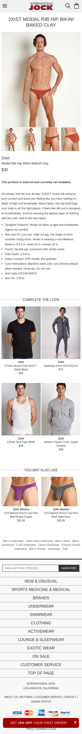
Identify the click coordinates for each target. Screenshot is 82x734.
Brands (41, 598)
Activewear (41, 631)
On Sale (40, 656)
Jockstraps (54, 548)
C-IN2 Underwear (26, 544)
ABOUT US (10, 697)
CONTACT (70, 697)
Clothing (41, 623)
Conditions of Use (45, 728)
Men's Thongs (37, 548)
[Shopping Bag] (76, 6)
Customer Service (41, 665)
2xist (65, 548)
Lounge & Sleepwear (41, 639)
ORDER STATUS (41, 701)
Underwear (41, 606)
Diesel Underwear (48, 544)
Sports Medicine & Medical (41, 589)
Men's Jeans (62, 541)
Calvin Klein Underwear (39, 541)
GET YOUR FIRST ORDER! (44, 722)
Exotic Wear (41, 648)
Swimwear (41, 614)
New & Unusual (40, 581)
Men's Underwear (13, 541)
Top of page (41, 673)
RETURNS (26, 697)
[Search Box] (68, 6)
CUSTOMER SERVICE (48, 697)
